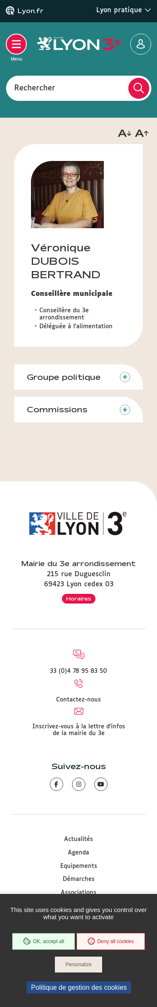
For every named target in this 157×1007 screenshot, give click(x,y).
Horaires (78, 598)
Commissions (57, 409)
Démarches (79, 879)
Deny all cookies (111, 941)
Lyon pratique (123, 10)
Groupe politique (63, 377)
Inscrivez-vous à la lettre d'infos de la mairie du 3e (78, 730)
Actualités (78, 839)
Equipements (78, 866)
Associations (78, 893)
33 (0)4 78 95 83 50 (78, 671)
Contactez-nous (78, 700)
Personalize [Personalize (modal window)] (78, 964)
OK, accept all (43, 941)
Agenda (78, 853)
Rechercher (34, 88)
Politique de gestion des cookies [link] (79, 987)
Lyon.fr (31, 11)
